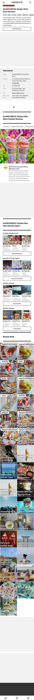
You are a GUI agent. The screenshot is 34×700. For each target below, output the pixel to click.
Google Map (15, 83)
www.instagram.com (18, 93)
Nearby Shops (17, 328)
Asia (5, 15)
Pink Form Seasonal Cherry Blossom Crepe (20, 169)
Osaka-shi (25, 15)
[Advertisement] (17, 49)
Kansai (14, 15)
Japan (9, 15)
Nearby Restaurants (17, 253)
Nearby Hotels (17, 303)
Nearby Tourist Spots (16, 278)
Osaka (19, 15)
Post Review (17, 29)
